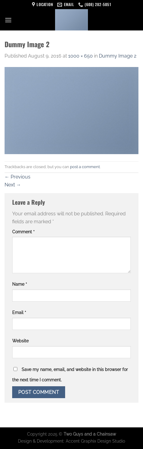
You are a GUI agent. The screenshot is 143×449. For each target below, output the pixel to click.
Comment (23, 231)
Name (19, 284)
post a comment (85, 166)
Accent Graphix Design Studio (95, 441)
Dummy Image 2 (117, 56)
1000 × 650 (80, 56)
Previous (17, 177)
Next (13, 185)
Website (20, 340)
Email (19, 312)
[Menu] (8, 19)
